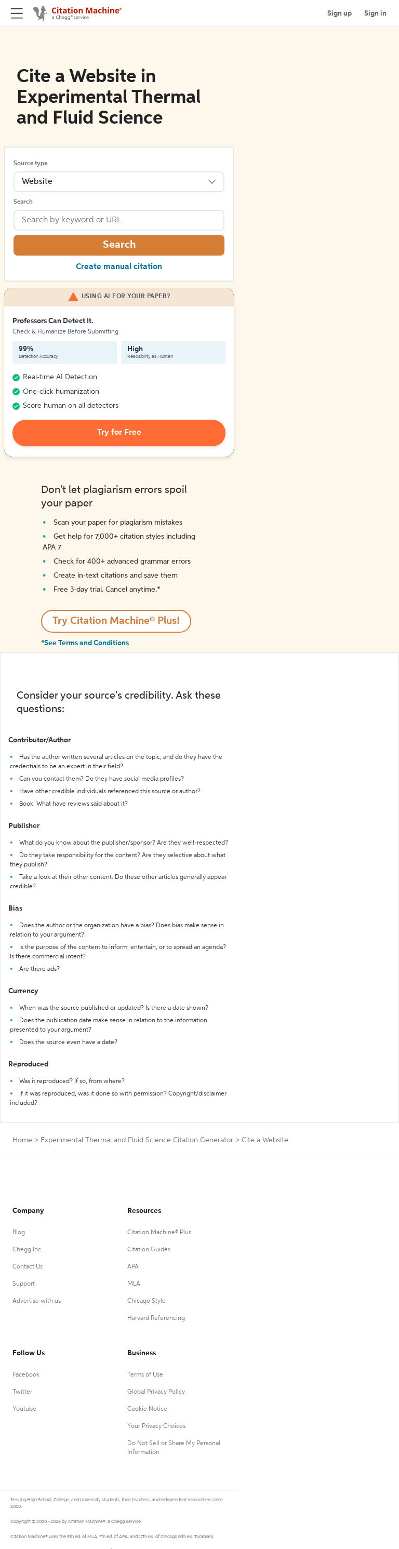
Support (23, 1284)
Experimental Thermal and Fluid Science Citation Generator (137, 1140)
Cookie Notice (147, 1409)
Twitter (22, 1392)
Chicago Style (146, 1301)
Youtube (24, 1409)
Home (22, 1140)
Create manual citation (119, 267)
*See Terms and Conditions (85, 643)
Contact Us (27, 1267)
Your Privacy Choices (156, 1426)
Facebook (25, 1375)
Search (23, 202)
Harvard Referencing (156, 1318)
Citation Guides (148, 1250)
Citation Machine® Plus (159, 1233)
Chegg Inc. (27, 1250)
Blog (18, 1233)
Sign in (375, 13)
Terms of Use (145, 1375)
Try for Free (119, 433)
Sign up (339, 13)
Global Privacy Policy (156, 1392)
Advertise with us (36, 1301)
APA (133, 1267)
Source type (30, 164)
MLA (133, 1284)
